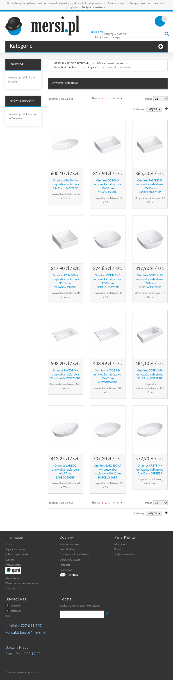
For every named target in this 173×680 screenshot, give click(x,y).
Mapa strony (12, 578)
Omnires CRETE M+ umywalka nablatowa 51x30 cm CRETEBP (149, 469)
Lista (56, 108)
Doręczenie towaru (70, 559)
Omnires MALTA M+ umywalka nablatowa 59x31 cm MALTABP (65, 184)
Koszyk (118, 549)
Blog (7, 616)
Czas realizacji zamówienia (74, 554)
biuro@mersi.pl (33, 632)
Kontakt (9, 559)
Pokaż (148, 98)
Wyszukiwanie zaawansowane (21, 583)
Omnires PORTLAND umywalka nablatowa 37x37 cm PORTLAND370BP (149, 281)
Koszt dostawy (67, 549)
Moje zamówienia (124, 554)
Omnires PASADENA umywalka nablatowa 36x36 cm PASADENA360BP (65, 281)
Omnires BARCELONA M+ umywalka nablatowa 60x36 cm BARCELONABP (107, 471)
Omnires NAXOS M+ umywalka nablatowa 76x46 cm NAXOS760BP (65, 374)
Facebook (12, 605)
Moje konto (120, 544)
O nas (8, 544)
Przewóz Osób (13, 564)
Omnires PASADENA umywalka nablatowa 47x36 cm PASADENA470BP (149, 186)
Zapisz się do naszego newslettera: (80, 605)
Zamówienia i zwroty (71, 544)
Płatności (65, 564)
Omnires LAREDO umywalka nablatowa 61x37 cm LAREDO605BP (65, 471)
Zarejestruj (101, 37)
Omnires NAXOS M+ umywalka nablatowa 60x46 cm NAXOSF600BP (107, 376)
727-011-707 (31, 625)
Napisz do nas (12, 588)
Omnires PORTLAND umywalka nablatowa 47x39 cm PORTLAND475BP (107, 281)
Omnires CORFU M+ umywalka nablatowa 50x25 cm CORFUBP (149, 374)
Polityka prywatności (94, 7)
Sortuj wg (139, 109)
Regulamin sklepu (15, 549)
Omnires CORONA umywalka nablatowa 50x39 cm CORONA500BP (107, 186)
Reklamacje (66, 570)
